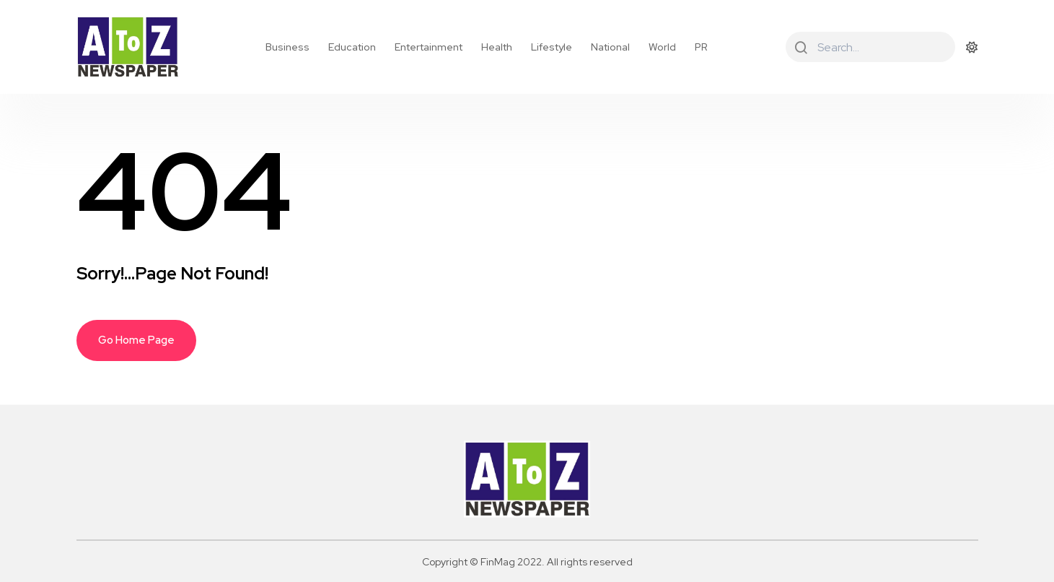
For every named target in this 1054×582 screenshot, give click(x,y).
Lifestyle (551, 46)
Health (496, 46)
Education (352, 46)
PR (701, 46)
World (662, 46)
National (610, 46)
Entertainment (428, 46)
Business (287, 46)
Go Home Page (136, 340)
